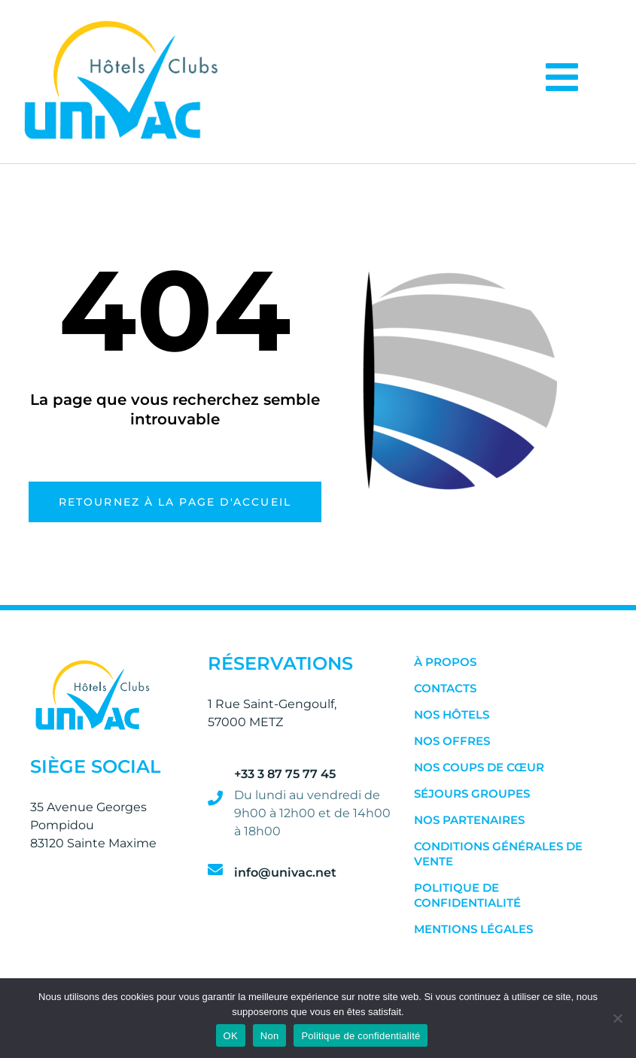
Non (269, 1035)
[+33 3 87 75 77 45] (215, 798)
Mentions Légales (473, 929)
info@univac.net (285, 872)
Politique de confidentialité (467, 895)
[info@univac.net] (215, 869)
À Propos (445, 662)
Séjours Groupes (472, 793)
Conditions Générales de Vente (498, 853)
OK (231, 1035)
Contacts (445, 688)
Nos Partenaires (469, 820)
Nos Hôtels (451, 714)
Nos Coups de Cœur (479, 767)
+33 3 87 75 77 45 (285, 774)
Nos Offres (452, 741)
